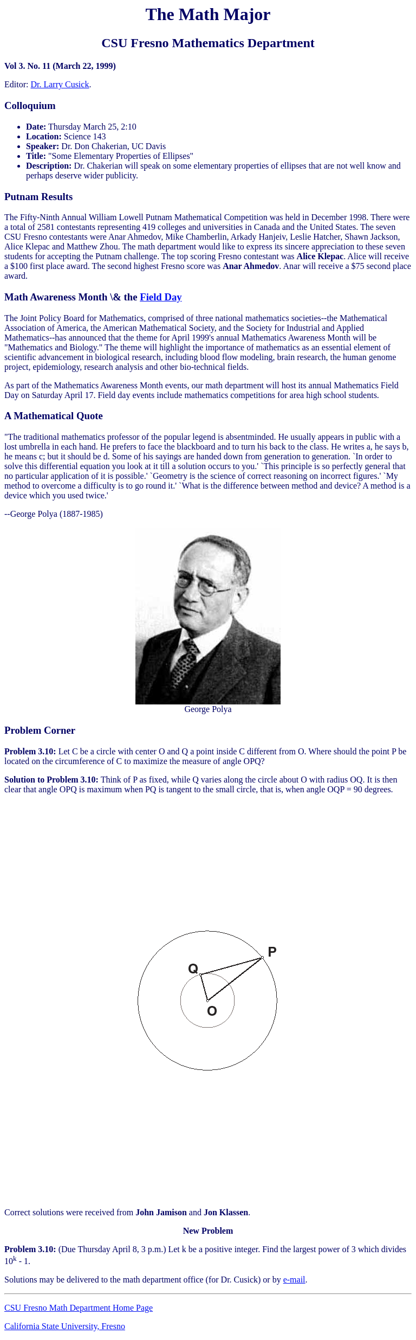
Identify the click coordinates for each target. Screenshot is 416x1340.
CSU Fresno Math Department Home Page (78, 1307)
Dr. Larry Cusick (59, 84)
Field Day (160, 297)
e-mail (294, 1279)
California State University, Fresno (64, 1326)
